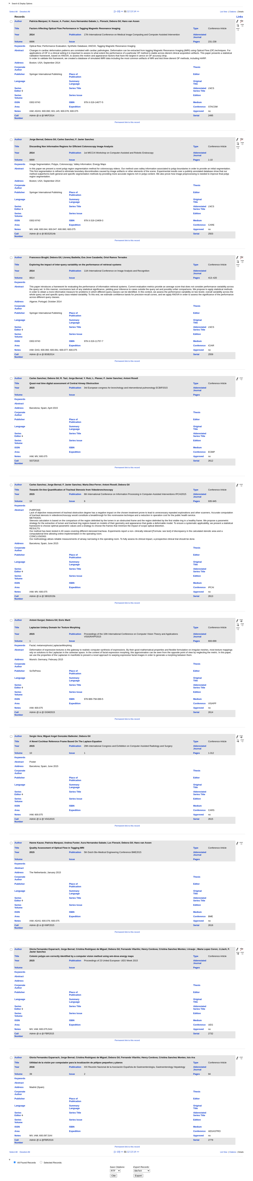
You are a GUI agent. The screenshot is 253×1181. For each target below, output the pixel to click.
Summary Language (74, 82)
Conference (199, 106)
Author (18, 21)
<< (122, 11)
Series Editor (18, 89)
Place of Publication (75, 75)
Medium (197, 102)
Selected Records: (53, 1162)
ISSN (17, 102)
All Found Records (26, 1162)
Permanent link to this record (127, 122)
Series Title (75, 88)
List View (223, 12)
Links (239, 16)
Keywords (20, 46)
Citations (232, 12)
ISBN (71, 102)
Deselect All (25, 12)
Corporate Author (20, 68)
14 (134, 11)
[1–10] (117, 11)
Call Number (19, 116)
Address (19, 62)
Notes (18, 111)
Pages (196, 41)
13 (131, 11)
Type (195, 28)
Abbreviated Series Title (199, 89)
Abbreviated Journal (199, 36)
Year (17, 34)
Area (17, 106)
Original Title (197, 82)
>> (138, 11)
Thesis (196, 67)
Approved (198, 111)
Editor (196, 74)
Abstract (19, 50)
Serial (196, 115)
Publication (75, 34)
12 (128, 11)
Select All (13, 12)
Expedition (74, 106)
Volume (18, 41)
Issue (72, 41)
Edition (197, 95)
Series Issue (75, 95)
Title (17, 28)
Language (20, 81)
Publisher (20, 74)
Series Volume (18, 96)
